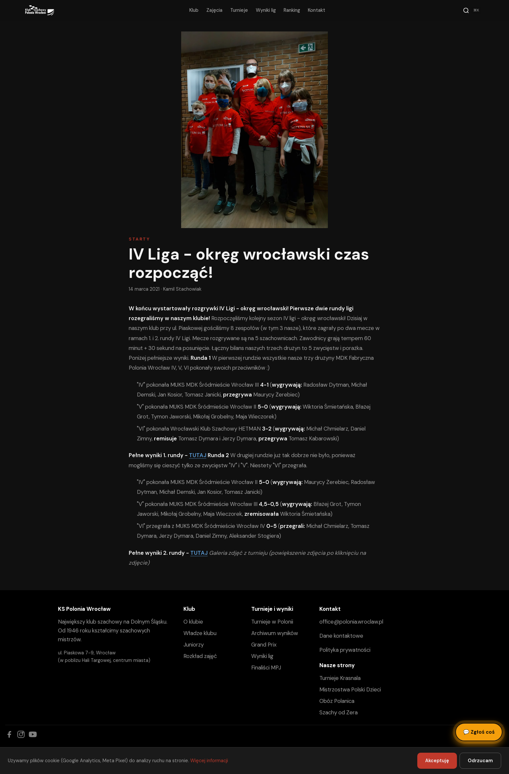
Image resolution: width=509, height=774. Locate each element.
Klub (193, 10)
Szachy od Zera (338, 712)
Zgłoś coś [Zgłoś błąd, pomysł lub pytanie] (479, 732)
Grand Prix (263, 644)
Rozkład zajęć (200, 656)
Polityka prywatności (344, 649)
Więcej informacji (209, 761)
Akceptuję (437, 761)
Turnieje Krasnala (340, 678)
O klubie (193, 621)
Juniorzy (193, 644)
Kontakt (316, 10)
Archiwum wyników (274, 633)
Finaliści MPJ (266, 667)
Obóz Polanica (336, 701)
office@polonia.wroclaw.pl (351, 621)
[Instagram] (21, 734)
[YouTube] (33, 734)
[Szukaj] (472, 10)
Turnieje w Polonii (272, 621)
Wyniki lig (266, 10)
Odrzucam (480, 761)
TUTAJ (197, 455)
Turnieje (239, 10)
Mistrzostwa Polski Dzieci (350, 689)
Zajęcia (214, 10)
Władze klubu (200, 633)
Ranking (292, 10)
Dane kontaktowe (341, 635)
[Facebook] (9, 734)
